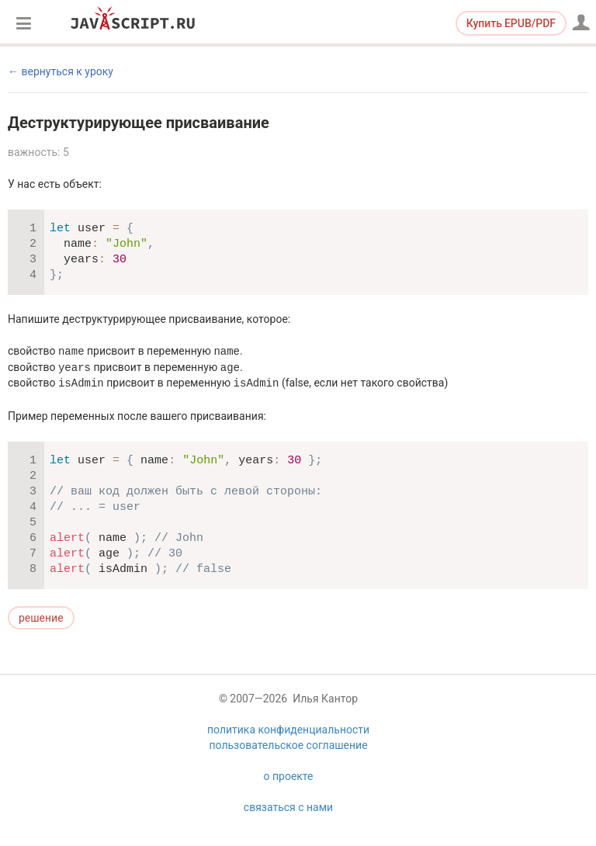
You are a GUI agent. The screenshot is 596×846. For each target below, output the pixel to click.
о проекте (289, 776)
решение (41, 618)
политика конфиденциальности (288, 729)
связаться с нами (288, 807)
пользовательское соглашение (288, 745)
